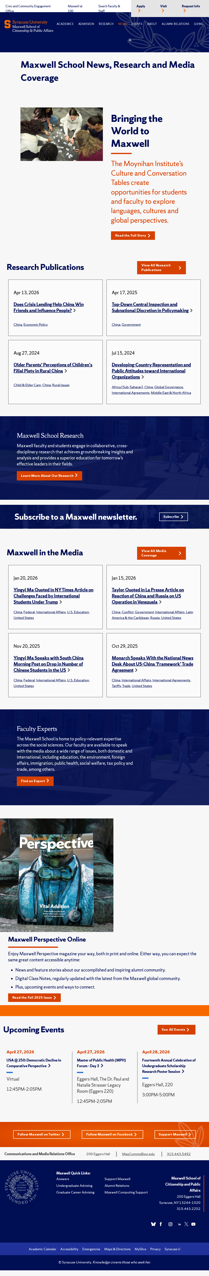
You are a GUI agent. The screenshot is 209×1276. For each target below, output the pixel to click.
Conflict (127, 616)
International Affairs (51, 616)
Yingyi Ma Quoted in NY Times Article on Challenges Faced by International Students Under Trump (53, 600)
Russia (155, 622)
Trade (126, 690)
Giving (199, 24)
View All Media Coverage (161, 557)
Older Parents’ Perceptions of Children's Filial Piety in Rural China (53, 369)
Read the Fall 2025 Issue (36, 1002)
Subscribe (172, 519)
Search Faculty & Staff (109, 8)
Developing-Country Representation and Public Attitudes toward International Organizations (151, 372)
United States (24, 622)
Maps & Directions (117, 1254)
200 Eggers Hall (188, 1202)
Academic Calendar (42, 1254)
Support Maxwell (177, 1140)
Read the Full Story (135, 235)
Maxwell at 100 (75, 8)
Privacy (155, 1254)
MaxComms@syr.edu (138, 1159)
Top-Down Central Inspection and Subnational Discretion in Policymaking (150, 308)
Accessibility (69, 1254)
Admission (86, 24)
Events (136, 24)
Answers (62, 1184)
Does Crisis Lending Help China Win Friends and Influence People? (49, 308)
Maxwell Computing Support (126, 1198)
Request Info (191, 6)
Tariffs (116, 690)
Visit (163, 6)
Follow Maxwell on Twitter (40, 1140)
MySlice (140, 1254)
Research (106, 24)
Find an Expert (36, 785)
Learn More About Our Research (52, 477)
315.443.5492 (179, 1159)
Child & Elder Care (27, 386)
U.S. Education (78, 616)
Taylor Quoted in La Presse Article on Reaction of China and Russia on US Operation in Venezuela (148, 600)
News (122, 24)
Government (131, 325)
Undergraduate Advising (74, 1191)
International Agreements (130, 393)
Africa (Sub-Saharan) (127, 388)
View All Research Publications (161, 268)
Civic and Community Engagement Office (28, 8)
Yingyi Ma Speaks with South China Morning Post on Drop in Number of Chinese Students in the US (49, 668)
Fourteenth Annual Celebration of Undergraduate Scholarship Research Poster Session (169, 1071)
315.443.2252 (188, 1214)
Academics (65, 24)
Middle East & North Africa (171, 393)
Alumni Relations (175, 24)
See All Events (177, 1034)
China (18, 325)
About (152, 24)
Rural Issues (60, 386)
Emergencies (91, 1254)
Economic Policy (35, 325)
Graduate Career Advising (75, 1198)
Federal (29, 616)
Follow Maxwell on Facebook (112, 1140)
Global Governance (168, 388)
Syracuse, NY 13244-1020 (179, 1208)
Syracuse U (172, 1254)
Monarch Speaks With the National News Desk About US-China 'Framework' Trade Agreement (152, 668)
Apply (140, 6)
